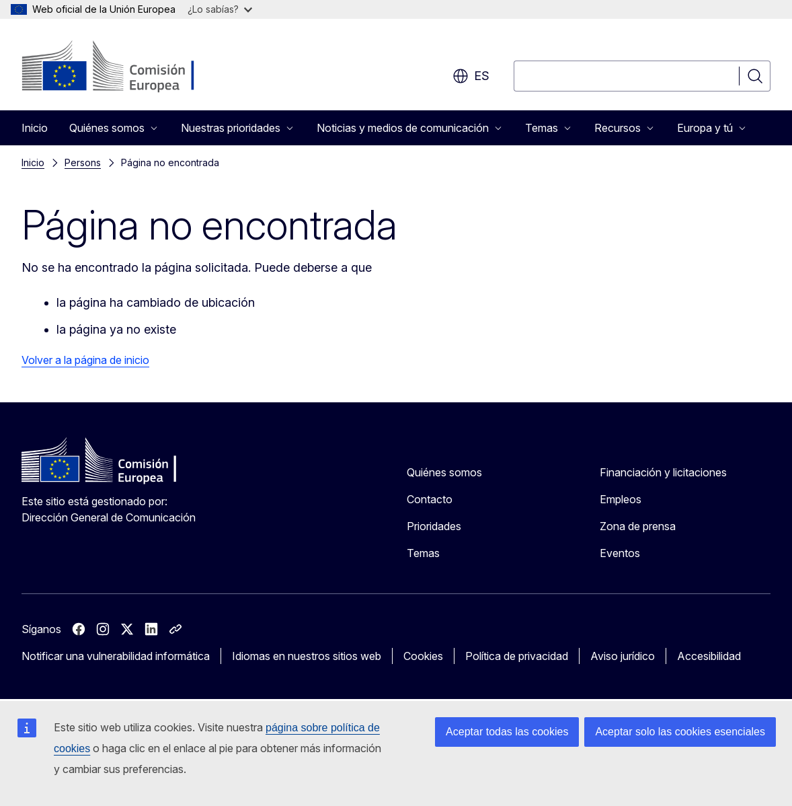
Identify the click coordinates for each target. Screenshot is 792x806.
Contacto (429, 499)
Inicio (35, 128)
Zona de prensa (638, 526)
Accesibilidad (709, 656)
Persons (83, 162)
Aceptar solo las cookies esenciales (680, 731)
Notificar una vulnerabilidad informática (116, 656)
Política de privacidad (516, 656)
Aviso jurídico (622, 656)
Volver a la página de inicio (85, 360)
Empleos (620, 499)
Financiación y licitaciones (663, 472)
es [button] (470, 76)
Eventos (620, 553)
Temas (423, 553)
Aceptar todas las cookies (507, 731)
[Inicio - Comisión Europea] (130, 67)
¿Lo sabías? (220, 9)
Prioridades (434, 526)
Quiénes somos (444, 472)
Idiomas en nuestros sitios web (306, 656)
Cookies (423, 656)
